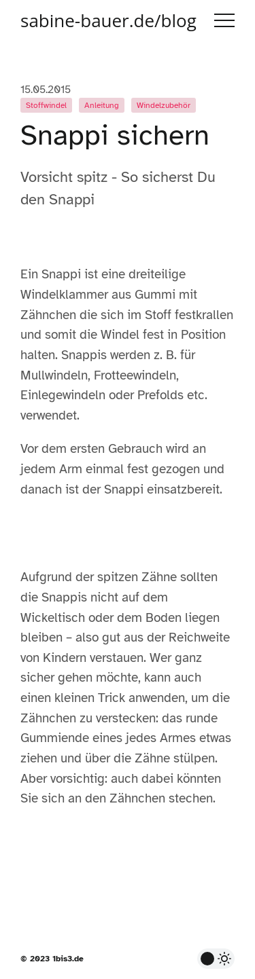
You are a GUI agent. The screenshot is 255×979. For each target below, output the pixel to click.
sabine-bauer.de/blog (108, 20)
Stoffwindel (46, 105)
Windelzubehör (163, 105)
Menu (224, 20)
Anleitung (101, 105)
